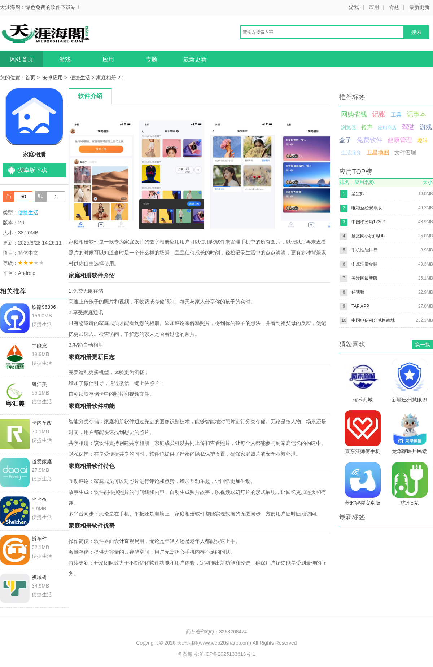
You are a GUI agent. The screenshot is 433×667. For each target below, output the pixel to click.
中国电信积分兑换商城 (373, 320)
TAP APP (360, 306)
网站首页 (21, 59)
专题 (394, 7)
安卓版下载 (32, 170)
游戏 (354, 7)
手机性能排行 (364, 250)
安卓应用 (53, 77)
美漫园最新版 (364, 278)
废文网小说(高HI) (368, 235)
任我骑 (357, 292)
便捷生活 (80, 77)
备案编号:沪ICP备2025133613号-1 (216, 654)
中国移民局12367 (368, 221)
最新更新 (419, 7)
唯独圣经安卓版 (366, 207)
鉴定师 (357, 193)
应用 (374, 7)
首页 (30, 77)
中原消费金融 (364, 264)
